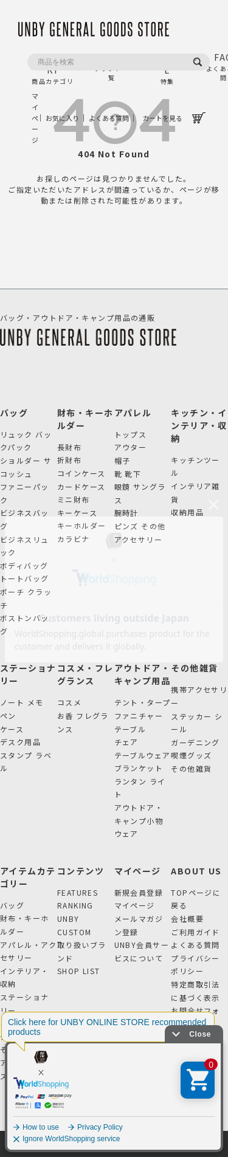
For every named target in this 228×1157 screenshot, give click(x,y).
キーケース (77, 512)
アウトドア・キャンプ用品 (142, 674)
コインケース (81, 473)
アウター (130, 447)
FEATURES (77, 892)
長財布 (69, 447)
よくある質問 (109, 118)
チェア (126, 741)
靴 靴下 (128, 474)
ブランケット (139, 768)
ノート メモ (22, 702)
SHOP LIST (78, 971)
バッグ (14, 413)
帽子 (122, 460)
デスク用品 (20, 741)
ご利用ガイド (195, 932)
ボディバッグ (24, 565)
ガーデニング (195, 742)
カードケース (81, 486)
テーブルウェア (142, 755)
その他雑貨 (194, 668)
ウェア (126, 833)
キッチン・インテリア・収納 (199, 425)
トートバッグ (24, 578)
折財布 (69, 460)
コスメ (69, 702)
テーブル (130, 729)
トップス (130, 434)
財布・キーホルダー (85, 419)
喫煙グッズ (191, 755)
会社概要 (187, 918)
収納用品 (187, 512)
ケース (12, 729)
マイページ (34, 118)
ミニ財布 (73, 499)
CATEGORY (52, 68)
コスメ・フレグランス (85, 674)
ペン (8, 715)
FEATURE (167, 68)
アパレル (133, 413)
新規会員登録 (139, 892)
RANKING (75, 905)
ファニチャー (139, 715)
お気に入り (62, 118)
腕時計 (126, 512)
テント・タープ (142, 702)
